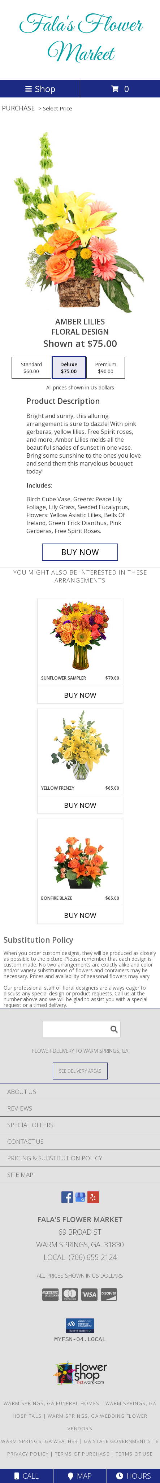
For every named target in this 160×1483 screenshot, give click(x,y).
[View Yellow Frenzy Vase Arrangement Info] (80, 747)
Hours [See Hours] (133, 1476)
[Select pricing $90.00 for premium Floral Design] (106, 367)
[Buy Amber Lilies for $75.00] (80, 552)
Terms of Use (134, 1454)
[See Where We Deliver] (80, 1070)
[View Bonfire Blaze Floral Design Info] (80, 857)
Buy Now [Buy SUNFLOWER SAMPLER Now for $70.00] (80, 695)
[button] (80, 1325)
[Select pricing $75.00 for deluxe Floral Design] (69, 367)
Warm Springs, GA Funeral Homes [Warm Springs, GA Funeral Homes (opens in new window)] (51, 1403)
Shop (40, 89)
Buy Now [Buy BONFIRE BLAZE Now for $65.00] (80, 915)
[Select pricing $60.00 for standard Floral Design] (31, 367)
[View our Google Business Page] (80, 1200)
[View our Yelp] (93, 1200)
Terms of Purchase (82, 1454)
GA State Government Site (121, 1441)
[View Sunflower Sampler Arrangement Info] (80, 636)
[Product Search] (82, 1029)
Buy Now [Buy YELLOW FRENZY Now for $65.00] (80, 805)
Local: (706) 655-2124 (80, 1257)
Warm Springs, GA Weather (39, 1441)
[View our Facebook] (67, 1200)
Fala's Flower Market (80, 40)
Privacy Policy (28, 1454)
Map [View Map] (80, 1476)
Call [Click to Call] (26, 1476)
